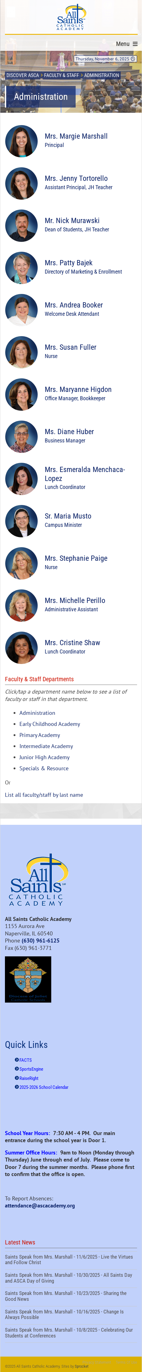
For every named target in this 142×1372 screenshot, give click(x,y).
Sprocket (82, 1366)
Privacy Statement (96, 1362)
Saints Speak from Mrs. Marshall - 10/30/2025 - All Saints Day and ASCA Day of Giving (71, 1279)
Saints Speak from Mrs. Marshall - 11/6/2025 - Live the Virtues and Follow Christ (71, 1260)
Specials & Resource (44, 768)
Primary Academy (39, 735)
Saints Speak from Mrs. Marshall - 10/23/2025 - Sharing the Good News (71, 1297)
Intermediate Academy (46, 746)
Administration (37, 712)
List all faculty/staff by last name (44, 794)
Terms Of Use (126, 1362)
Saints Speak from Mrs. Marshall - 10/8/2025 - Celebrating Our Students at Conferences (71, 1333)
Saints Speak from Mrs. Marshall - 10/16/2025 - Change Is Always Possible (71, 1315)
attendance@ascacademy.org (40, 1205)
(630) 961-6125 (41, 940)
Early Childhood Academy (49, 723)
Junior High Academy (44, 757)
